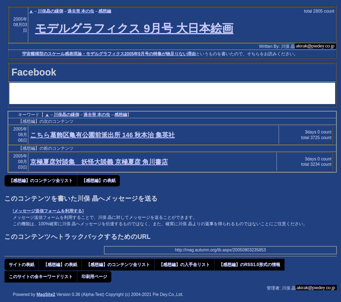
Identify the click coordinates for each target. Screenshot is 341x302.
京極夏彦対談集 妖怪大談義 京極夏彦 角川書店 (99, 161)
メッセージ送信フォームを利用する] (48, 211)
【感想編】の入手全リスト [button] (184, 264)
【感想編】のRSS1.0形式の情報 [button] (249, 264)
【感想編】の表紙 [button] (99, 180)
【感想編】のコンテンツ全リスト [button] (41, 180)
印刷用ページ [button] (94, 276)
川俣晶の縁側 (50, 11)
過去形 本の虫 (80, 11)
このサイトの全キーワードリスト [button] (41, 276)
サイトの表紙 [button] (21, 264)
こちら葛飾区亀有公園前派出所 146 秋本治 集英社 (102, 134)
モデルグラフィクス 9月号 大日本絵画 (134, 28)
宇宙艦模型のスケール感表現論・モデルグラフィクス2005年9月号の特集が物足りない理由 (109, 53)
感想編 (104, 11)
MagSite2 (45, 294)
